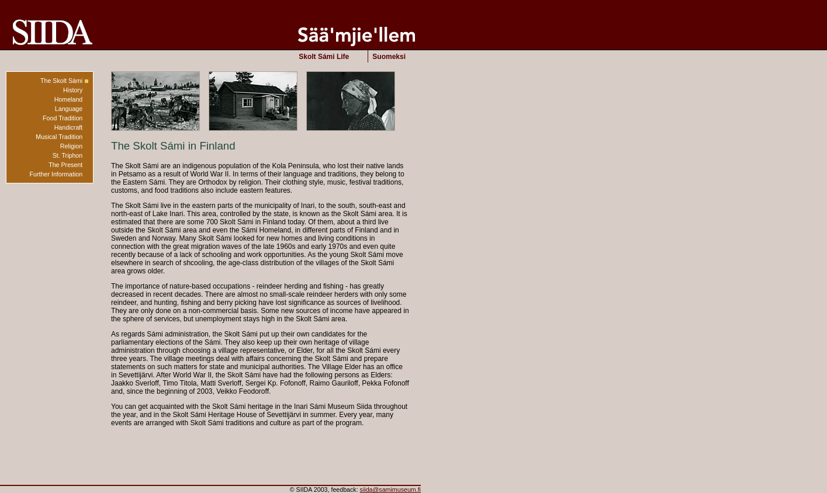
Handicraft (68, 127)
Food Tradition (62, 117)
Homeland (68, 99)
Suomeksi (389, 57)
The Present (65, 164)
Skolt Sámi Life (324, 57)
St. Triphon (68, 155)
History (72, 89)
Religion (71, 146)
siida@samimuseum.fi (390, 489)
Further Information (56, 174)
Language (68, 108)
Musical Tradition (59, 136)
